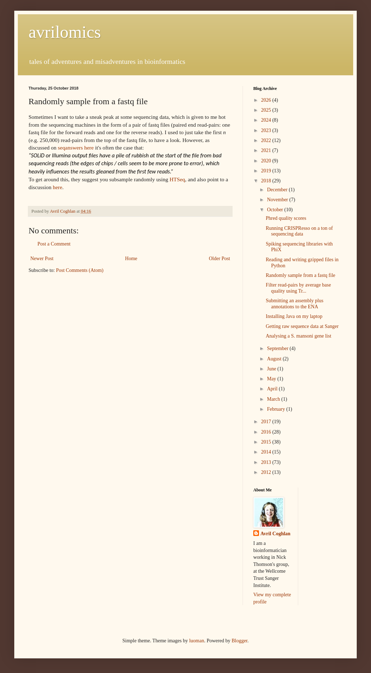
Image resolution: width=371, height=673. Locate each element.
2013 (267, 462)
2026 (267, 100)
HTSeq (177, 179)
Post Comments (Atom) (79, 270)
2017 (267, 421)
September (278, 348)
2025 (267, 110)
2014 (267, 452)
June (272, 368)
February (276, 409)
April (273, 388)
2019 (267, 170)
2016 (267, 432)
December (278, 189)
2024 (267, 120)
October (275, 209)
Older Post (219, 258)
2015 (267, 442)
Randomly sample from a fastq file (300, 275)
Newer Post (42, 258)
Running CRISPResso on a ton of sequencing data (299, 231)
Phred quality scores (286, 218)
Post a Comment (54, 244)
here (57, 187)
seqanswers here (75, 148)
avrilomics (65, 31)
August (275, 358)
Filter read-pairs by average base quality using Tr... (298, 288)
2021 (267, 150)
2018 (267, 180)
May (272, 378)
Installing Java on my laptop (294, 316)
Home (131, 258)
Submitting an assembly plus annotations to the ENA (294, 303)
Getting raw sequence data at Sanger (302, 326)
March (274, 399)
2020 (267, 160)
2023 (267, 130)
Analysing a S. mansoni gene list (298, 336)
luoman (196, 640)
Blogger (239, 640)
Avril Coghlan (275, 533)
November (278, 199)
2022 (267, 140)
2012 (267, 472)
